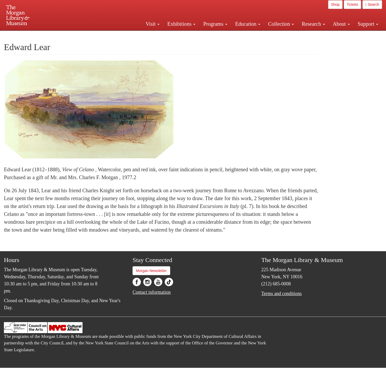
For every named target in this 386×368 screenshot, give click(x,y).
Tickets (352, 4)
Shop (335, 4)
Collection (281, 24)
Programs (215, 24)
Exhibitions (181, 24)
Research (313, 24)
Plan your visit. (131, 35)
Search (372, 4)
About (341, 24)
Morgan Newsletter (151, 271)
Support (368, 24)
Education (247, 24)
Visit (152, 24)
